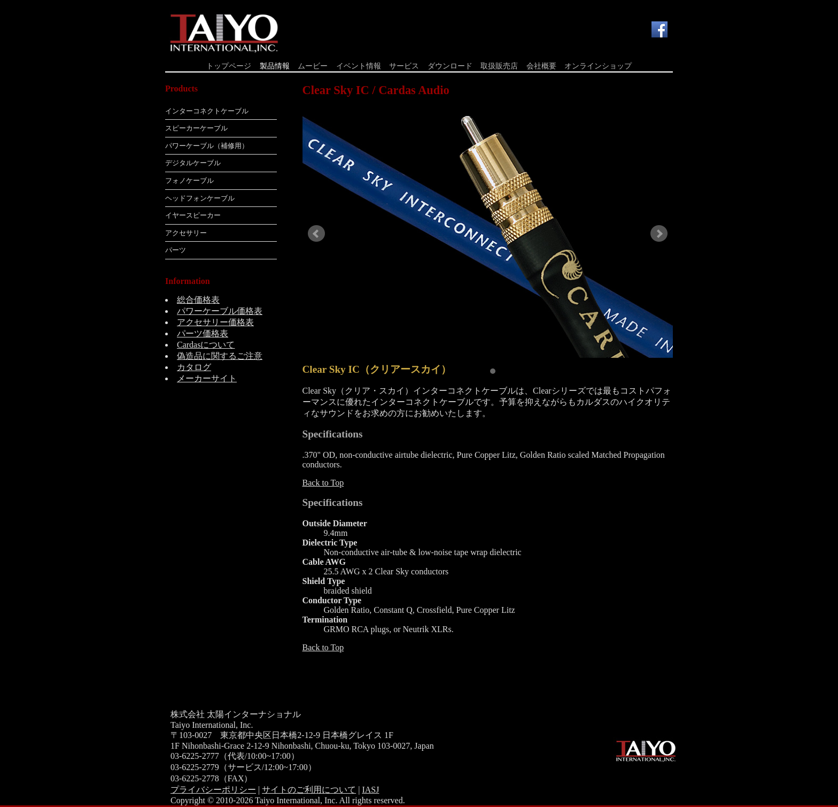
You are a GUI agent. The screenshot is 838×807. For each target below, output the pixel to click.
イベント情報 (358, 66)
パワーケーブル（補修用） (207, 146)
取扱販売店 (499, 66)
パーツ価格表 (202, 333)
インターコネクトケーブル (207, 111)
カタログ (194, 367)
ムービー (313, 66)
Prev (316, 233)
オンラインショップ (598, 66)
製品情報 (275, 66)
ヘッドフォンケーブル (200, 198)
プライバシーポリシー (213, 789)
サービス (404, 66)
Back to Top (323, 482)
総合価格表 (198, 299)
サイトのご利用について (309, 789)
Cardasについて (206, 344)
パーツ (175, 250)
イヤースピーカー (193, 215)
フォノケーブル (189, 180)
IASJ (370, 789)
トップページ (228, 66)
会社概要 (541, 66)
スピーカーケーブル (196, 128)
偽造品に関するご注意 (219, 355)
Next (659, 233)
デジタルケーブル (193, 163)
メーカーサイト (207, 378)
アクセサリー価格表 (215, 322)
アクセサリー (186, 233)
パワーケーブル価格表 (219, 311)
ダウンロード (450, 66)
